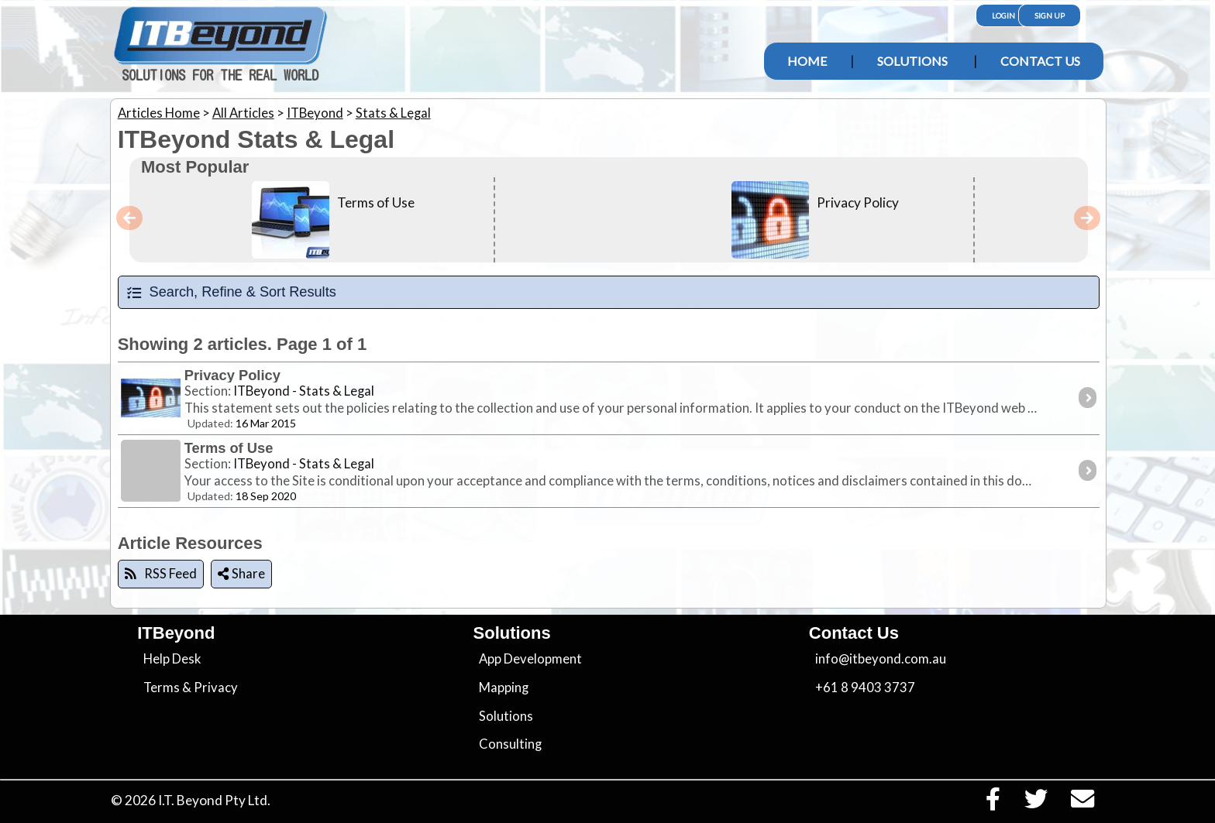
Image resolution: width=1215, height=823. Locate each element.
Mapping (503, 687)
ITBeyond (315, 113)
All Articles (243, 113)
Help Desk (172, 659)
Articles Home (159, 113)
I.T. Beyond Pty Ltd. (214, 800)
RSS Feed (161, 573)
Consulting (510, 744)
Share (241, 573)
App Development (530, 659)
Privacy (216, 687)
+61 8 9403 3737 (865, 687)
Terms (161, 687)
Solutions (912, 60)
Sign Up (1049, 15)
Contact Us (1040, 60)
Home (807, 60)
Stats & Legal (393, 113)
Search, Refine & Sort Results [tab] (231, 292)
